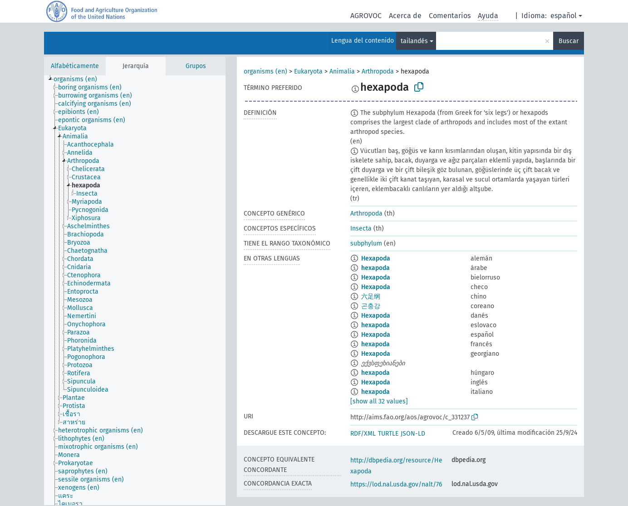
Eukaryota (308, 71)
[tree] (135, 290)
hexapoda (375, 268)
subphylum (366, 243)
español (563, 15)
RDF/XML (363, 433)
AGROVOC (366, 15)
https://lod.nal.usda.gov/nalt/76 (396, 484)
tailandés (414, 41)
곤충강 (370, 306)
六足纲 (370, 296)
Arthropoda (378, 71)
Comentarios (450, 15)
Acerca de (405, 15)
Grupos (196, 66)
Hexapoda (375, 258)
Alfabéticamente (75, 66)
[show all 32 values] (379, 401)
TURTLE (388, 433)
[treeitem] (79, 79)
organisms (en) (265, 71)
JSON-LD (413, 433)
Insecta (361, 228)
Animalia (342, 71)
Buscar (569, 41)
